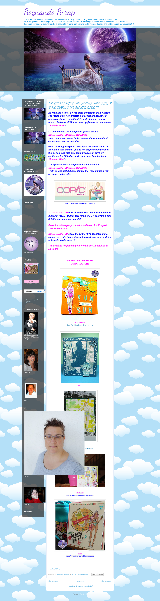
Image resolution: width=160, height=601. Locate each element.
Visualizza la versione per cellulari (80, 586)
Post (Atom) (83, 594)
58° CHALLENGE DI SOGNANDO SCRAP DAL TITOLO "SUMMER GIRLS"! (79, 105)
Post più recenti (53, 581)
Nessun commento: (83, 574)
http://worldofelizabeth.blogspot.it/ (80, 325)
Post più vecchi (106, 581)
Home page (80, 581)
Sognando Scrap (49, 12)
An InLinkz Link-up (54, 569)
